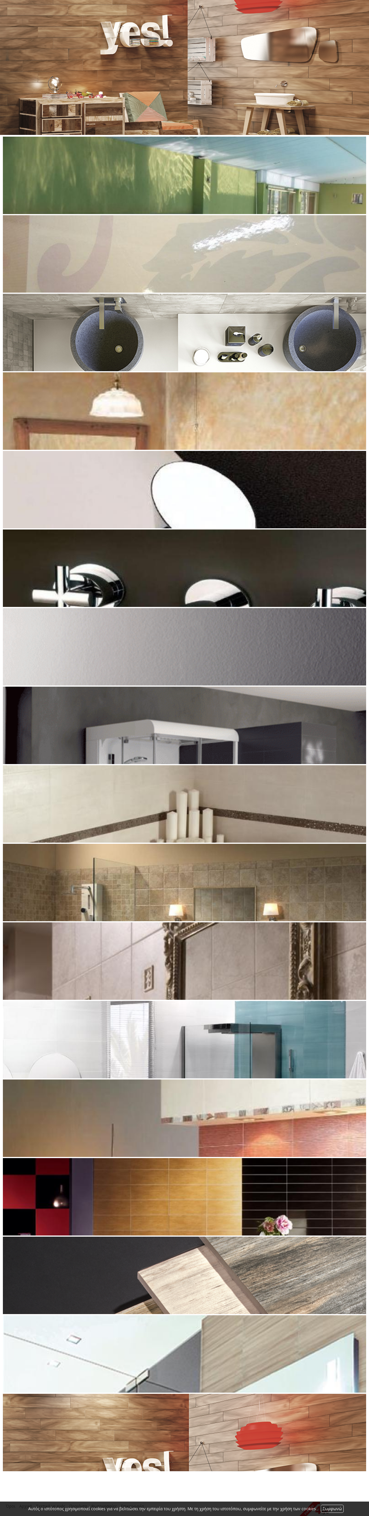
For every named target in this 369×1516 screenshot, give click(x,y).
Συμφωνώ (332, 1508)
